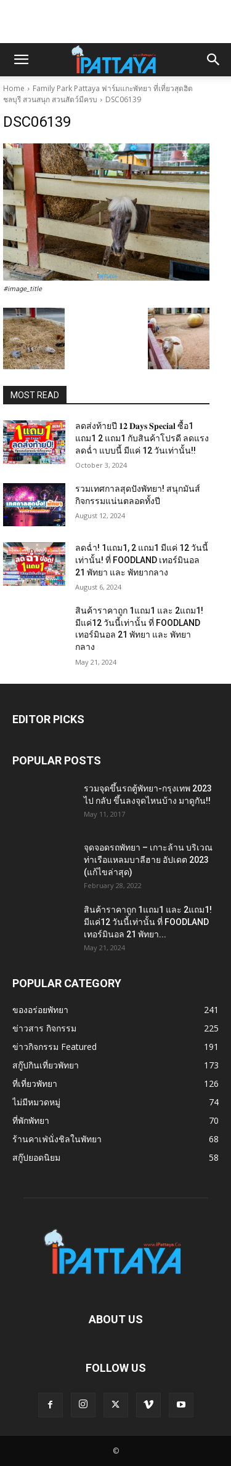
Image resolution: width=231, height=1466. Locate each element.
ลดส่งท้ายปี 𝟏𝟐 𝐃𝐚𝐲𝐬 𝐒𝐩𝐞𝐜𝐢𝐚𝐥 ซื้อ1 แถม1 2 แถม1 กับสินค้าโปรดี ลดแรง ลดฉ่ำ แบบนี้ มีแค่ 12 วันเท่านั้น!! (142, 438)
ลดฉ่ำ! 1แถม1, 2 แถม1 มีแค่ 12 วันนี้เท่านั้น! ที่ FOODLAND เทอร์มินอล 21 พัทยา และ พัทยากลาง (141, 560)
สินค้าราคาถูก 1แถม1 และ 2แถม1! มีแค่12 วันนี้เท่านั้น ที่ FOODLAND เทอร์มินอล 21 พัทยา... (148, 922)
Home (14, 88)
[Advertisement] (115, 21)
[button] (21, 59)
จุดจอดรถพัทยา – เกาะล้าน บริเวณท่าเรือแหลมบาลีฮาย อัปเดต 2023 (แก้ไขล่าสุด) (148, 860)
